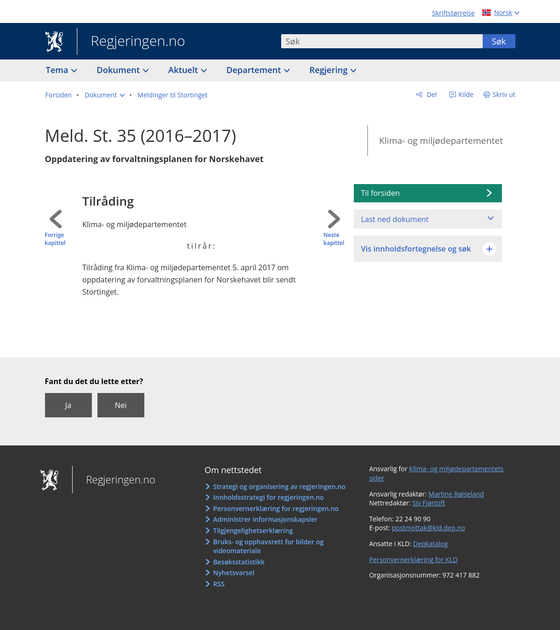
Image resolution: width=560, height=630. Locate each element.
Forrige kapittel (55, 239)
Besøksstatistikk (239, 561)
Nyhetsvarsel (233, 572)
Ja (68, 405)
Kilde (465, 94)
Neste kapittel (333, 239)
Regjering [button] (329, 69)
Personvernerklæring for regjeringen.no (276, 508)
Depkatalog (430, 543)
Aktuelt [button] (184, 69)
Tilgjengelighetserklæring (253, 530)
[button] (105, 95)
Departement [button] (254, 69)
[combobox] (382, 41)
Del (431, 94)
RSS (218, 583)
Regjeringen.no (131, 41)
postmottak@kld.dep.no (428, 527)
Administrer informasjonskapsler (265, 519)
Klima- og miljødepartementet (441, 140)
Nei (121, 405)
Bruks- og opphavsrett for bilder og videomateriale (268, 546)
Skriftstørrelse (453, 12)
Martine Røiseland (456, 493)
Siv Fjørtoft (428, 502)
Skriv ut (504, 94)
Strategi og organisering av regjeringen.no (279, 486)
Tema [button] (58, 69)
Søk (499, 41)
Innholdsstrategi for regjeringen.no (268, 497)
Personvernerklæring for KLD (413, 559)
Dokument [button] (119, 69)
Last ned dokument (394, 219)
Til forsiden (380, 193)
